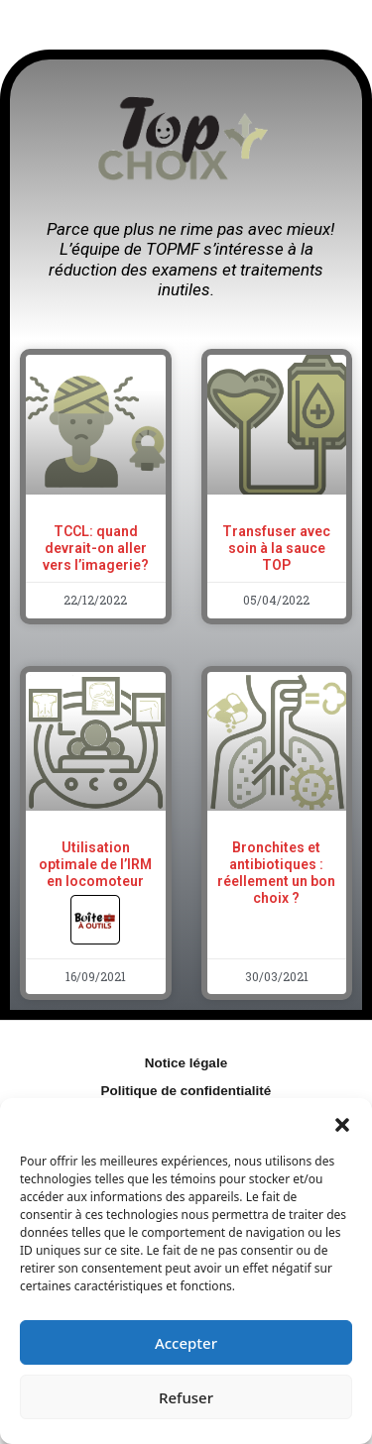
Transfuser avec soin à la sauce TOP (276, 548)
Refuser (186, 1397)
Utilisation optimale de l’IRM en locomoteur (95, 882)
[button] (342, 1123)
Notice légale (186, 1062)
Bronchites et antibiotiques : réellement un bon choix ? (276, 872)
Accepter (186, 1343)
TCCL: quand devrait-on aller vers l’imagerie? (96, 548)
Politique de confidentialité (186, 1090)
